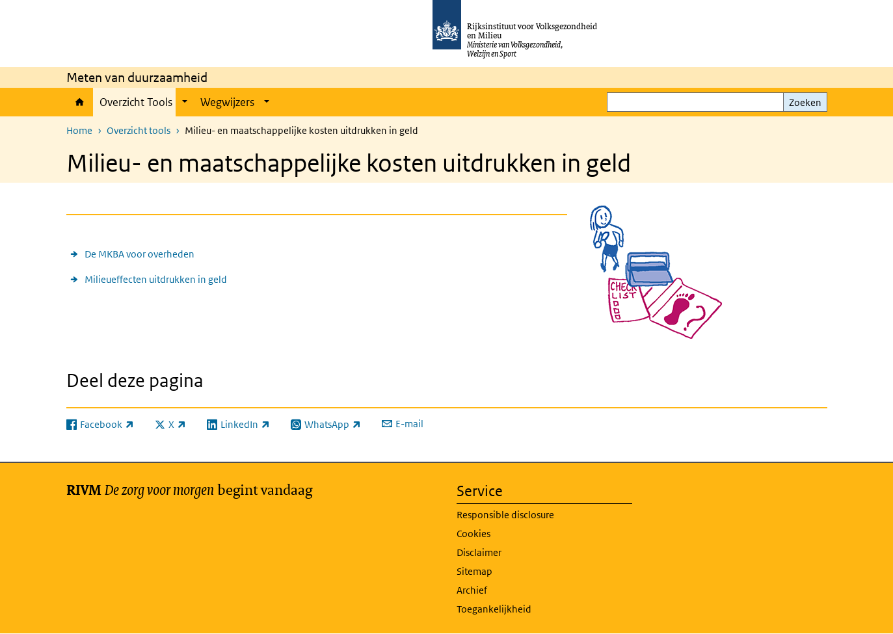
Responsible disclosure (505, 515)
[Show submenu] (185, 102)
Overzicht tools (138, 130)
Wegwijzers (227, 102)
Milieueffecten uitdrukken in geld (156, 279)
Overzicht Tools (136, 102)
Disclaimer (479, 552)
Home (79, 102)
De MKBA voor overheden (139, 254)
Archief (472, 590)
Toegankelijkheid (494, 609)
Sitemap (474, 571)
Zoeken (805, 102)
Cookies (473, 533)
